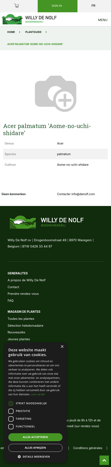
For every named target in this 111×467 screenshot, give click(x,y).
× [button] (62, 346)
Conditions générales (87, 448)
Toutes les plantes (20, 319)
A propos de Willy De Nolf (26, 280)
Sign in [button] (57, 5)
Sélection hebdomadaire (25, 326)
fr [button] (93, 6)
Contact (13, 287)
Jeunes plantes (18, 339)
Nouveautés (16, 332)
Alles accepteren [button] (35, 437)
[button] (35, 456)
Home (11, 32)
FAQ (10, 301)
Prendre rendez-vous (23, 294)
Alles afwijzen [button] (35, 447)
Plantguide (33, 32)
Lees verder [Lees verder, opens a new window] (38, 394)
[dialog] (35, 402)
